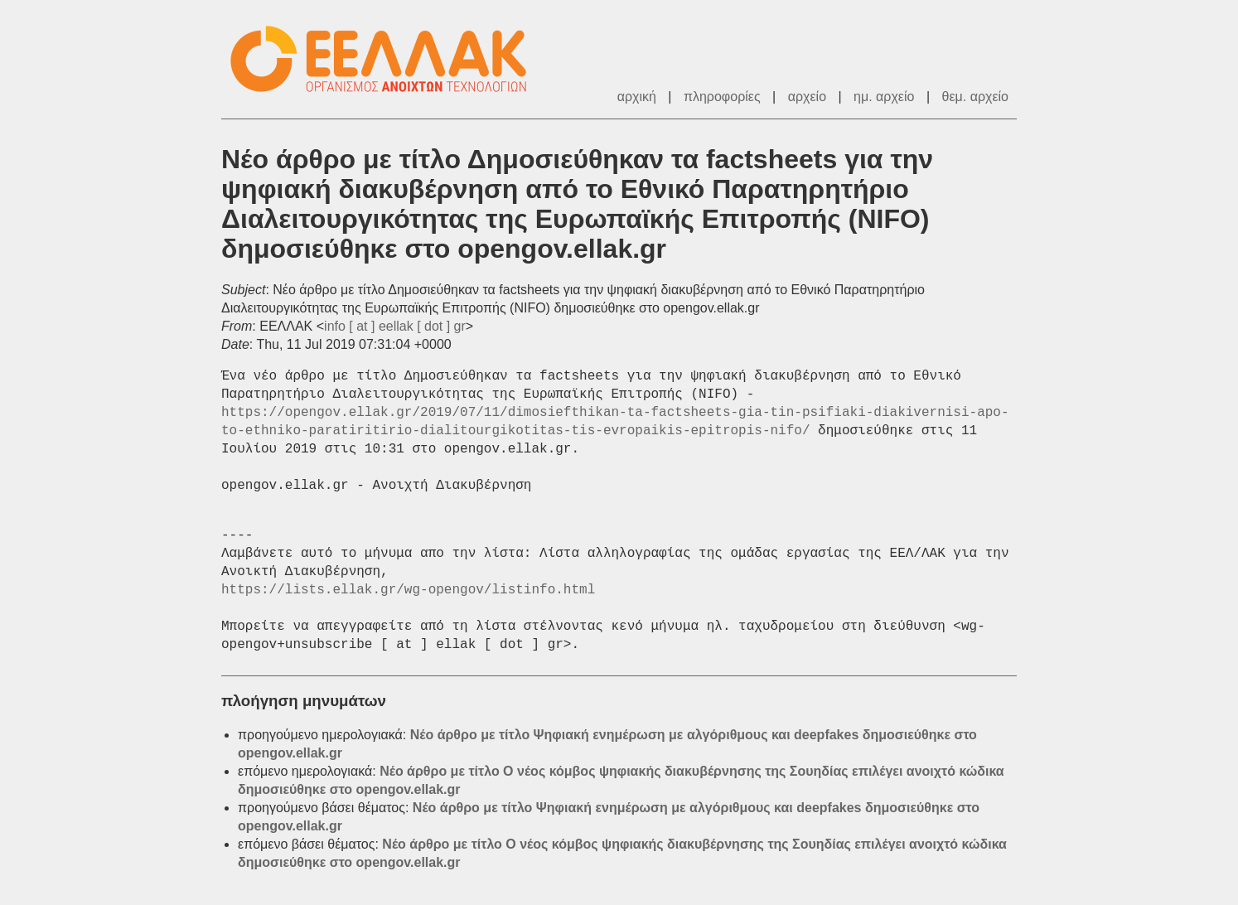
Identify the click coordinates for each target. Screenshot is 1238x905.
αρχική (636, 97)
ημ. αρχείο (884, 97)
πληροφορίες (722, 97)
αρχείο (807, 97)
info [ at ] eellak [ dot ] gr (395, 326)
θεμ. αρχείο (975, 97)
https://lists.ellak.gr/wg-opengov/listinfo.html (408, 590)
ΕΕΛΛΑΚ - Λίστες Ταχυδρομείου (387, 59)
